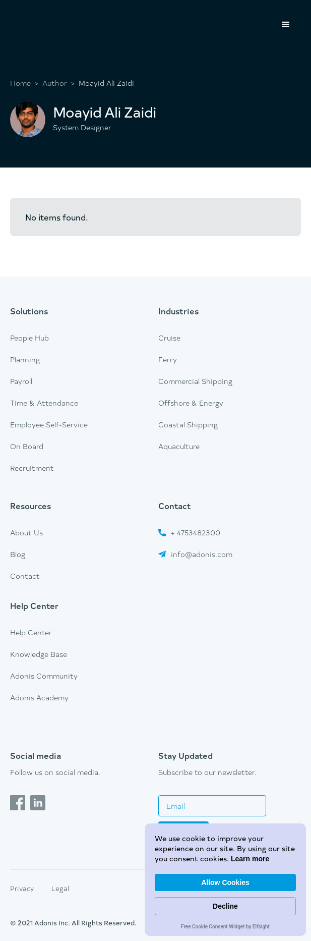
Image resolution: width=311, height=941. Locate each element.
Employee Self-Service (49, 424)
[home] (50, 13)
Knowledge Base (38, 654)
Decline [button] (225, 906)
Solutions (29, 311)
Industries (178, 311)
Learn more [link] (250, 859)
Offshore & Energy (190, 403)
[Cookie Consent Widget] (225, 879)
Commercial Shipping (195, 381)
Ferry (167, 359)
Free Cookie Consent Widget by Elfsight (225, 927)
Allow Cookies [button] (225, 882)
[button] (286, 25)
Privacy (22, 888)
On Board (26, 446)
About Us (26, 532)
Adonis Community (44, 676)
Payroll (21, 381)
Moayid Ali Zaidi (106, 83)
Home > (24, 83)
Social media (35, 755)
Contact (25, 576)
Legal (60, 888)
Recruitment (32, 468)
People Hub (29, 338)
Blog (17, 554)
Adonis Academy (39, 697)
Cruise (169, 338)
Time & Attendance (44, 403)
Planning (25, 359)
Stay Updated (185, 755)
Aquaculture (179, 446)
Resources (30, 506)
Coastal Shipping (188, 424)
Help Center (34, 605)
